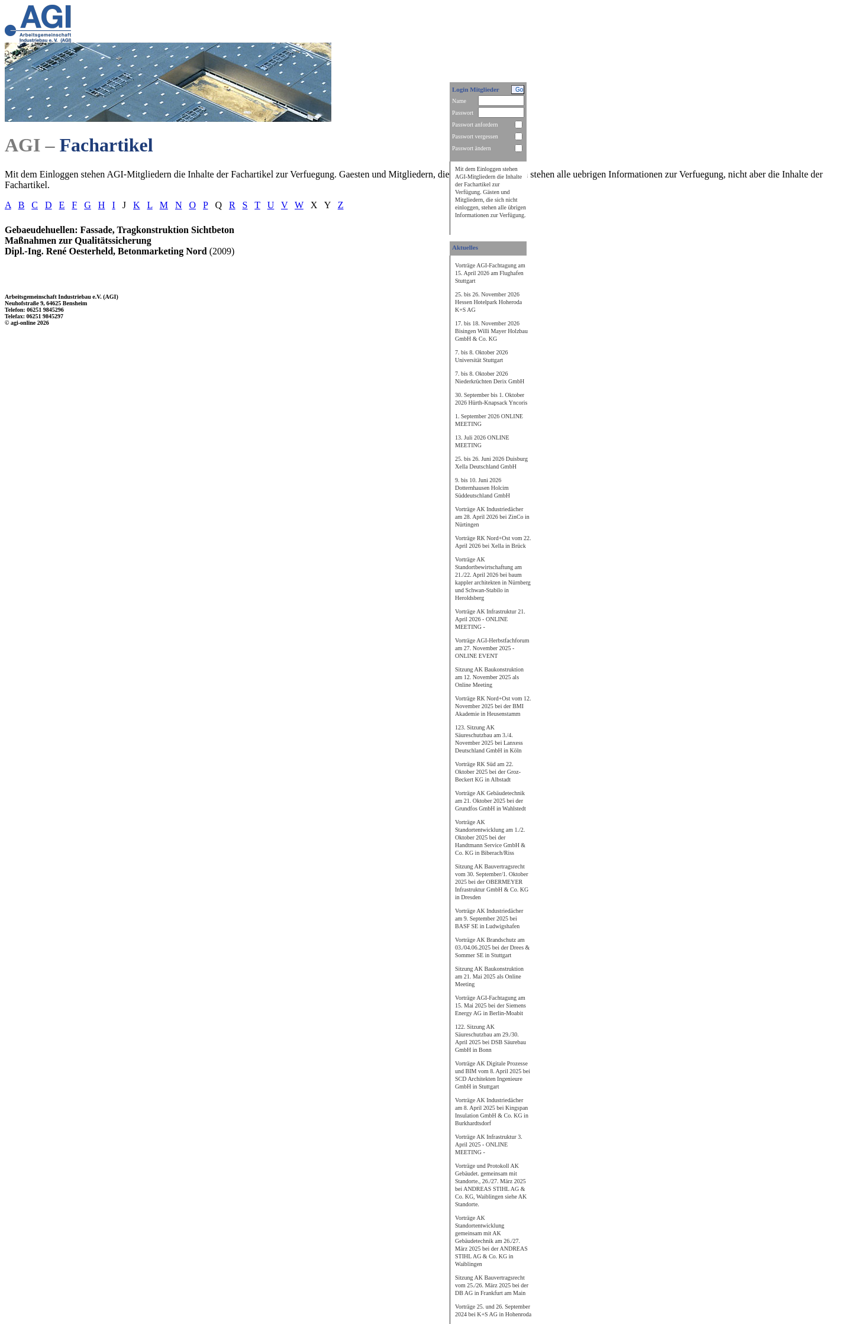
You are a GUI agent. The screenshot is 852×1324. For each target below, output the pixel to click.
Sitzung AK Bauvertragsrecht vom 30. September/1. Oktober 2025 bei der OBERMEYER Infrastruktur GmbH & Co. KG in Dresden (491, 881)
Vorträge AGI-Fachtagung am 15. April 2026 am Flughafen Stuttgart (490, 273)
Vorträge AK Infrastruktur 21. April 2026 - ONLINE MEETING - (490, 619)
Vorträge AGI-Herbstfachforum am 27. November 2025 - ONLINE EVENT (492, 648)
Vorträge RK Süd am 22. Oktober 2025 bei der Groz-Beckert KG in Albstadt (488, 772)
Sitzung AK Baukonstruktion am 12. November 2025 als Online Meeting (489, 677)
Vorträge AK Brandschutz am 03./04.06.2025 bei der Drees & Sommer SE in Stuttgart (492, 947)
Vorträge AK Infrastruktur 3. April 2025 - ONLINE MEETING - (488, 1144)
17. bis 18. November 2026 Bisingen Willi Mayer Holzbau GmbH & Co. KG (491, 331)
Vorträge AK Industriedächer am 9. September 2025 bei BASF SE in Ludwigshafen (489, 918)
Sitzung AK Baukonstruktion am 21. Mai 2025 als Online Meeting (489, 976)
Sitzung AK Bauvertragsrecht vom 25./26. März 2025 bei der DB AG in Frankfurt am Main (491, 1285)
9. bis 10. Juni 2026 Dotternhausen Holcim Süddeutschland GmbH (482, 488)
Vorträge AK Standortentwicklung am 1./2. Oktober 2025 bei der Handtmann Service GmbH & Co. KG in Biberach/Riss (490, 837)
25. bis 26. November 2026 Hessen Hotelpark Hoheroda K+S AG (488, 302)
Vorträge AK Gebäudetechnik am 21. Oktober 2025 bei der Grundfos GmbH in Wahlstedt (490, 801)
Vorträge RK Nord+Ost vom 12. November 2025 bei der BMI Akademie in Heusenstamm (493, 706)
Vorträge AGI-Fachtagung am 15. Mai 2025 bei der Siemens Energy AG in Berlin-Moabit (490, 1005)
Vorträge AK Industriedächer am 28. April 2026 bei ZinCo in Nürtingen (492, 517)
